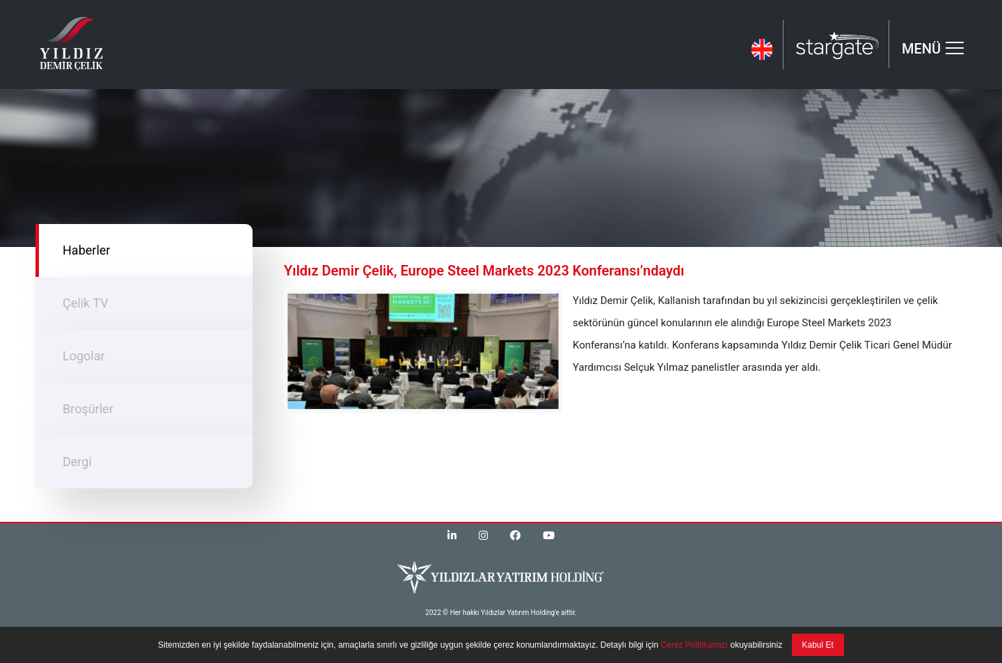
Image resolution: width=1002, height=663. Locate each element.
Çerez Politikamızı (693, 645)
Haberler (86, 250)
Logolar (84, 356)
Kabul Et (818, 645)
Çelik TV (86, 303)
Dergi (77, 461)
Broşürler (88, 408)
